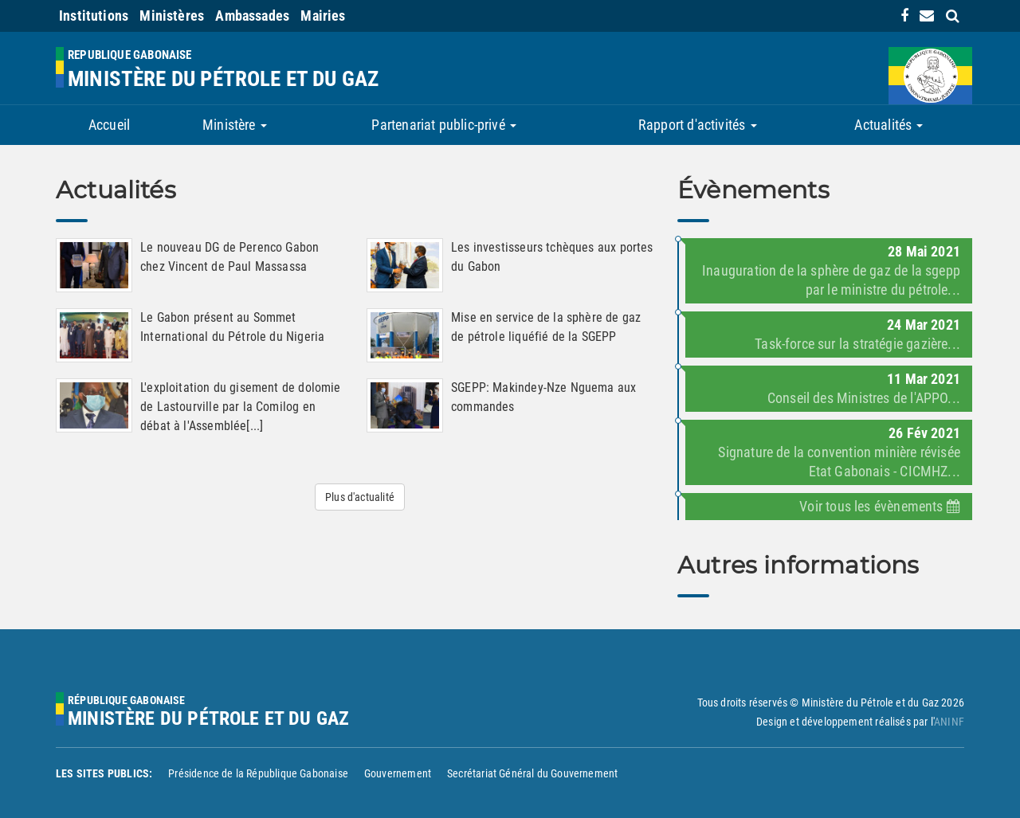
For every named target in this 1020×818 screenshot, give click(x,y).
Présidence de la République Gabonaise (258, 773)
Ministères (171, 15)
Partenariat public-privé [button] (443, 124)
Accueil (109, 124)
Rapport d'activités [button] (697, 124)
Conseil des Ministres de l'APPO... (863, 397)
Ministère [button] (234, 124)
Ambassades (252, 15)
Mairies (322, 15)
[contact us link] (927, 15)
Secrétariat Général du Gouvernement (532, 773)
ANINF (949, 721)
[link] (904, 15)
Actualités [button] (888, 124)
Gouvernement (397, 773)
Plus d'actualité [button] (359, 497)
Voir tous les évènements (879, 506)
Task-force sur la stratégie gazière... (857, 343)
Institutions (93, 15)
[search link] (952, 15)
